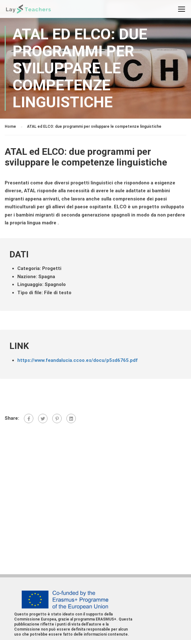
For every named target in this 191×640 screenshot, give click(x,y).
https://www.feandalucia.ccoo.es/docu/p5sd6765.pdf (77, 360)
